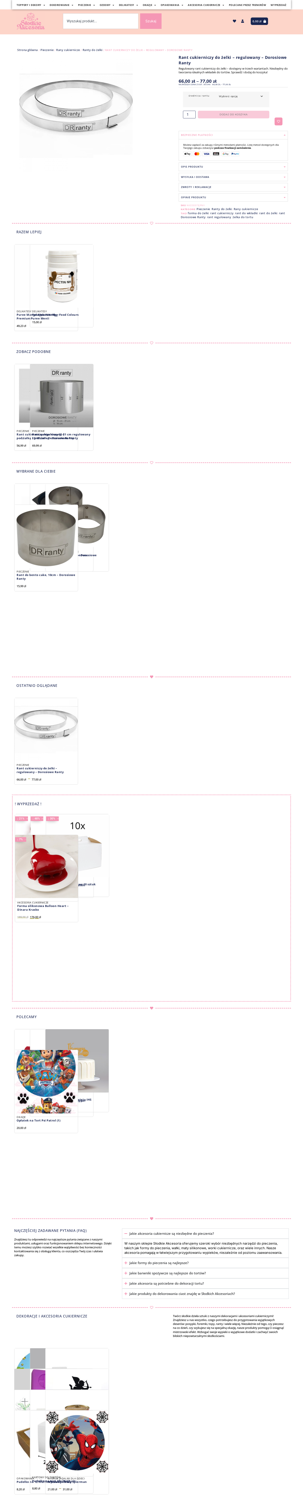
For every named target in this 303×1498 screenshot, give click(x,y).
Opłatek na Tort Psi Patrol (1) (38, 1194)
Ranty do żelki (93, 50)
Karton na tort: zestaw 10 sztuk (181, 884)
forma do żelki (198, 213)
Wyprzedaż (278, 5)
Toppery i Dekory (31, 5)
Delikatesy (128, 5)
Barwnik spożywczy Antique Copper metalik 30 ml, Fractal (114, 1102)
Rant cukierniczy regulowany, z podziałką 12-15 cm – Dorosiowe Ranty (45, 436)
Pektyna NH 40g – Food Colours (110, 315)
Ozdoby (107, 5)
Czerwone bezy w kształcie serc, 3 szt (44, 1100)
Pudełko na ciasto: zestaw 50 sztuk (113, 885)
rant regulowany (219, 217)
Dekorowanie (61, 5)
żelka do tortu (243, 217)
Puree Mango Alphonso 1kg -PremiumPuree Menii (38, 316)
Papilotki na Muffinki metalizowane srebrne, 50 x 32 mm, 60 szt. (184, 1420)
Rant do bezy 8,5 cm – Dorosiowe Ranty (181, 557)
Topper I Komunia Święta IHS (179, 1100)
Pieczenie (86, 5)
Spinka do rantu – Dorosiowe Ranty (43, 551)
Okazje (149, 5)
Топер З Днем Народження (107, 1419)
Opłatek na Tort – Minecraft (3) (40, 1419)
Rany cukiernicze (68, 50)
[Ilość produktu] (189, 114)
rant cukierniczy (222, 213)
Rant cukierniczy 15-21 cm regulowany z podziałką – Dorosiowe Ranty (116, 436)
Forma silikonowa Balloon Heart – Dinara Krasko (43, 981)
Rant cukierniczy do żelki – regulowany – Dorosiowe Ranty (40, 770)
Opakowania (172, 5)
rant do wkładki (246, 213)
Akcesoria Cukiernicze (206, 5)
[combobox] (100, 21)
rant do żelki (268, 213)
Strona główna (27, 50)
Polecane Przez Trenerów (247, 5)
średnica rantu (199, 96)
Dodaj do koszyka (233, 114)
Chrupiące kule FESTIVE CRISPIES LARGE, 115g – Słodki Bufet (41, 887)
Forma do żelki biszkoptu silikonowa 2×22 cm (114, 557)
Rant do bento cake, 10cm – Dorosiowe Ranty (46, 650)
